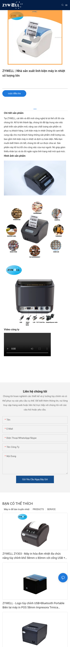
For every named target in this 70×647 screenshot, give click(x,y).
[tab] (35, 108)
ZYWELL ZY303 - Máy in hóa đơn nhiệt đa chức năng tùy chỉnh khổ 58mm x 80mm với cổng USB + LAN (33, 556)
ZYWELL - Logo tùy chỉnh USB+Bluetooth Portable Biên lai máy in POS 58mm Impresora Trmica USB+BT (33, 605)
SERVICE (51, 509)
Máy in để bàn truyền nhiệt (16, 509)
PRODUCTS (38, 509)
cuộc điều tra (14, 93)
